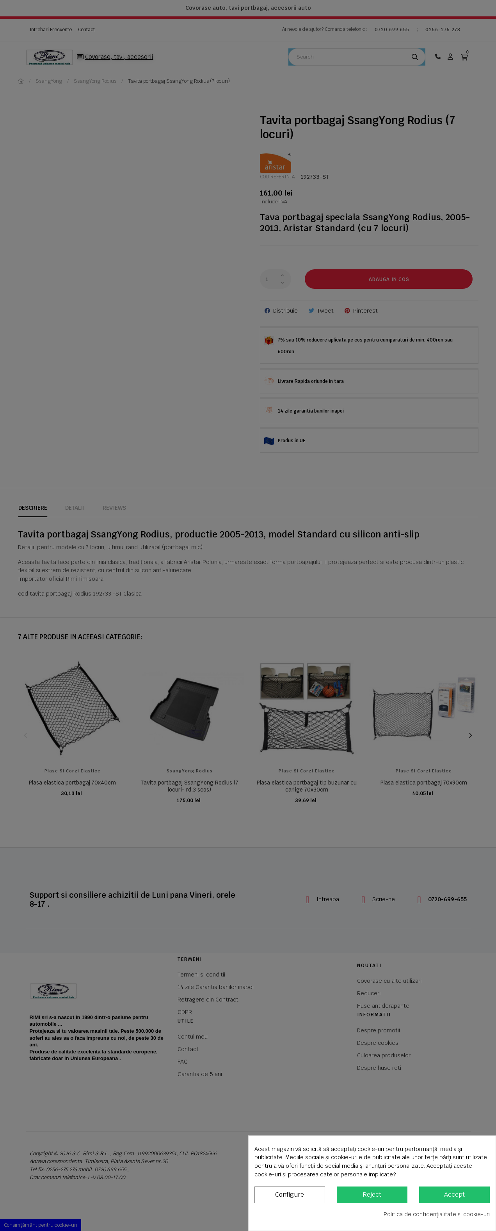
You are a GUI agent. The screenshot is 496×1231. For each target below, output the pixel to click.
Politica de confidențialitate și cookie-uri (437, 1214)
